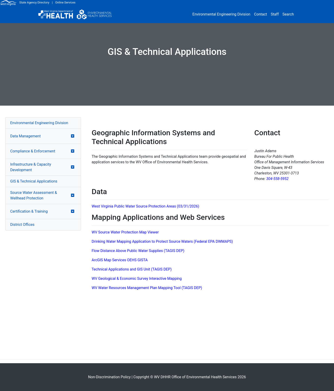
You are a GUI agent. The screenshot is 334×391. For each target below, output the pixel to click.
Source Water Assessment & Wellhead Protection (33, 195)
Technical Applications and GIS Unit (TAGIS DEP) (132, 269)
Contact (260, 14)
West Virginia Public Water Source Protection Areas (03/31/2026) (145, 206)
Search (288, 14)
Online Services (65, 2)
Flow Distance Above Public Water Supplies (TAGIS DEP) (138, 251)
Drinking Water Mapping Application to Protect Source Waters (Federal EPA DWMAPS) (162, 241)
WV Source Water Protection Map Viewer (125, 232)
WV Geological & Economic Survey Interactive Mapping (137, 278)
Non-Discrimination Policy (109, 377)
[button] (72, 136)
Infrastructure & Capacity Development (30, 167)
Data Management (25, 136)
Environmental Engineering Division (221, 14)
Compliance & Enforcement (32, 151)
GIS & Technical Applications (33, 181)
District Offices (22, 224)
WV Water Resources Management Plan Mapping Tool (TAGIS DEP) (147, 288)
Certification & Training (29, 211)
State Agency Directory (34, 2)
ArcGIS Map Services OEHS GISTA (120, 260)
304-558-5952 (277, 179)
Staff (275, 14)
